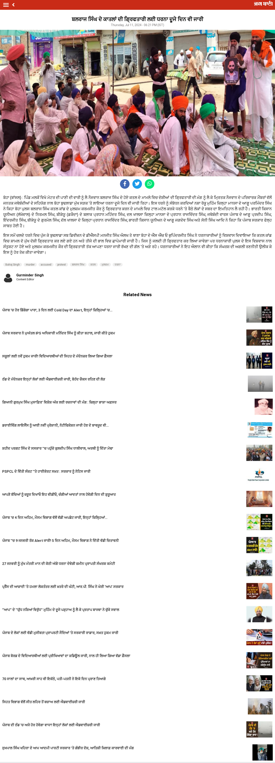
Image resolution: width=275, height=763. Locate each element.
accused (46, 264)
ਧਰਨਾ (117, 264)
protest (61, 264)
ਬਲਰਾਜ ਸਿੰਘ (78, 264)
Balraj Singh (12, 264)
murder (30, 264)
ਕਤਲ (93, 264)
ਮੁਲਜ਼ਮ (105, 264)
